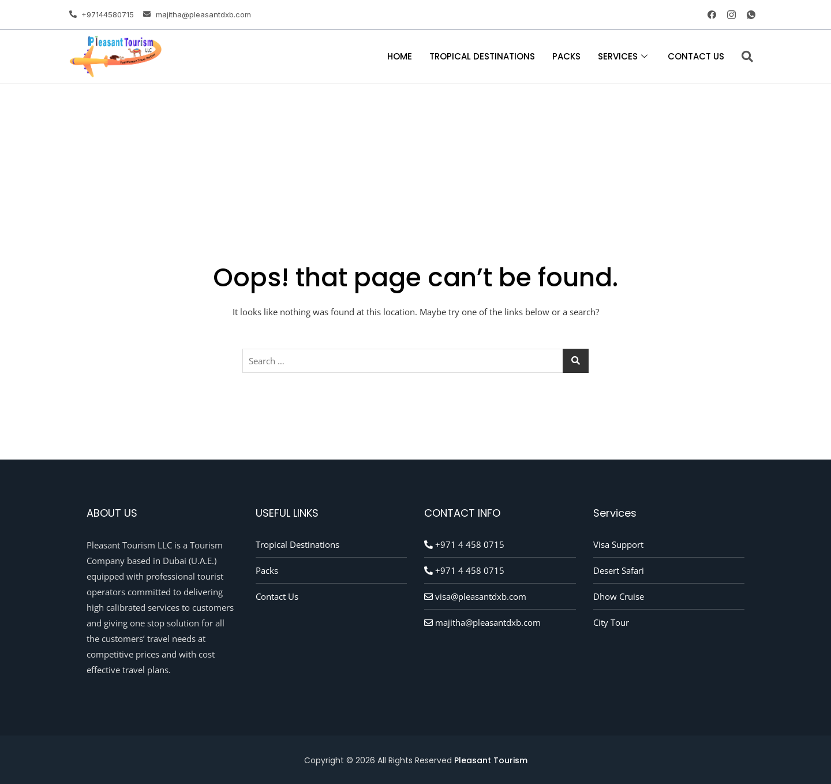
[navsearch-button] (747, 56)
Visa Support (618, 544)
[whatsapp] (746, 14)
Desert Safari (618, 570)
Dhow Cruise (618, 596)
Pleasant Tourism (490, 760)
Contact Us (696, 56)
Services (624, 56)
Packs (566, 56)
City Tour (611, 622)
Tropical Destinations (482, 56)
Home (399, 56)
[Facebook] (707, 14)
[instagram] (727, 14)
